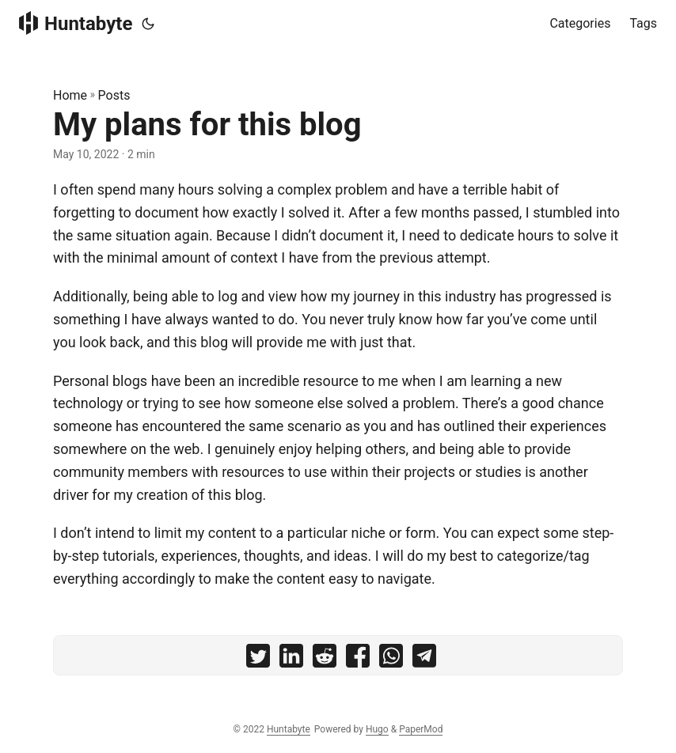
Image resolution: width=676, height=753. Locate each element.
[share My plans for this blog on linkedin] (291, 659)
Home (70, 95)
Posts (114, 95)
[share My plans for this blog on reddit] (324, 659)
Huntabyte (75, 23)
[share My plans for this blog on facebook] (358, 659)
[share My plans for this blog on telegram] (424, 659)
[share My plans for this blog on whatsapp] (391, 659)
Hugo (377, 729)
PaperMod (420, 729)
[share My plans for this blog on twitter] (258, 659)
